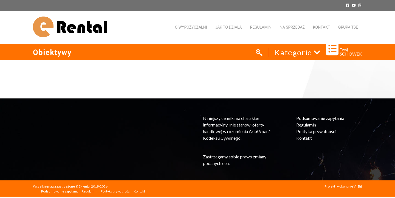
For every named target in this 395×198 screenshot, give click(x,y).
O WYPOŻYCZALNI (191, 27)
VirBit (358, 186)
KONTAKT (321, 27)
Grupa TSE (348, 27)
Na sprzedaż (292, 27)
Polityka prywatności (316, 131)
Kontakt (304, 138)
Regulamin (261, 27)
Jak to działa (228, 27)
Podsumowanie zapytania (320, 118)
